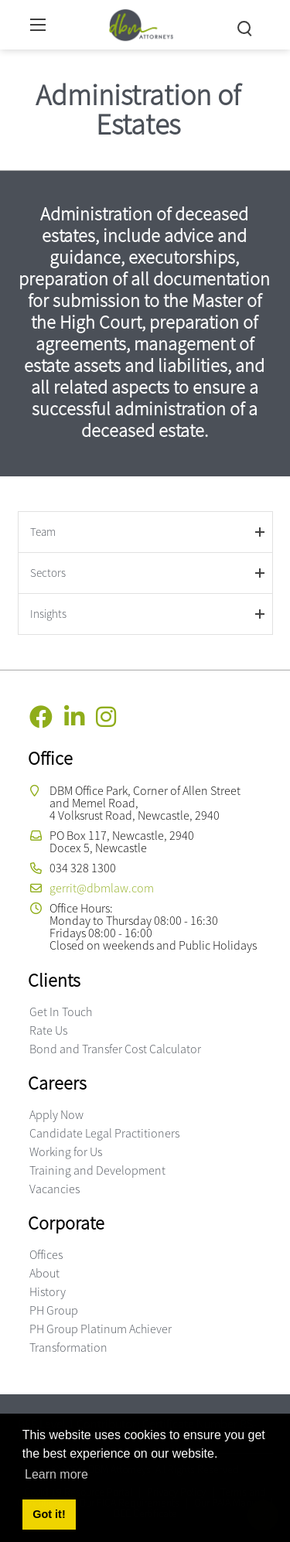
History (47, 1291)
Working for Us (65, 1151)
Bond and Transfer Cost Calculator (115, 1048)
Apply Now (56, 1114)
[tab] (145, 531)
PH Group (53, 1310)
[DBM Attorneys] (141, 23)
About (44, 1273)
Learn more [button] (56, 1474)
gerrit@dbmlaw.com (101, 888)
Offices (46, 1254)
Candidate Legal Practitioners (104, 1133)
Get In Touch (60, 1011)
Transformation (68, 1347)
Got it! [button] (48, 1514)
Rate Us (48, 1030)
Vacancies (54, 1188)
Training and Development (97, 1170)
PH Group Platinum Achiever (100, 1328)
